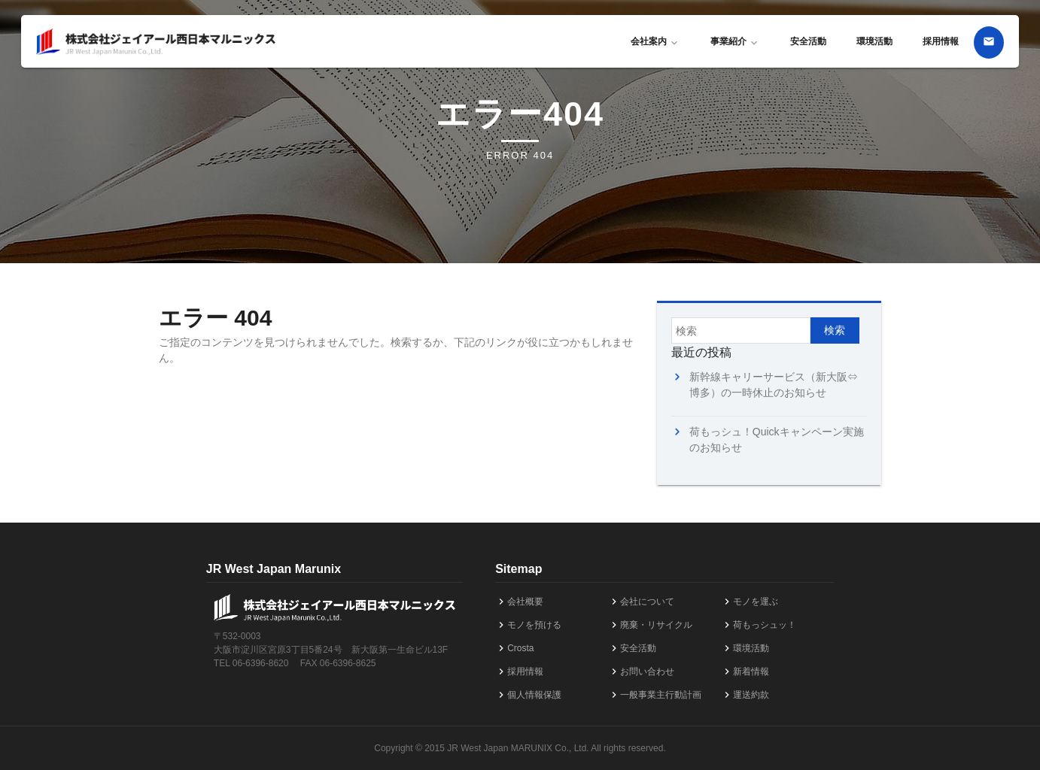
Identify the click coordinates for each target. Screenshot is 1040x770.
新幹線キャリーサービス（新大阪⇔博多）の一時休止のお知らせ (773, 385)
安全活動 (808, 41)
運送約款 (745, 695)
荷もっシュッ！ (758, 625)
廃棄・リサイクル (650, 625)
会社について (641, 601)
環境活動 (874, 41)
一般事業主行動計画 (654, 695)
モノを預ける (528, 625)
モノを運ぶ (749, 601)
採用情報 (941, 41)
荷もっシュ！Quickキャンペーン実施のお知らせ (776, 439)
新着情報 (745, 671)
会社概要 (519, 601)
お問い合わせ (641, 671)
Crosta (514, 648)
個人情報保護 (528, 695)
